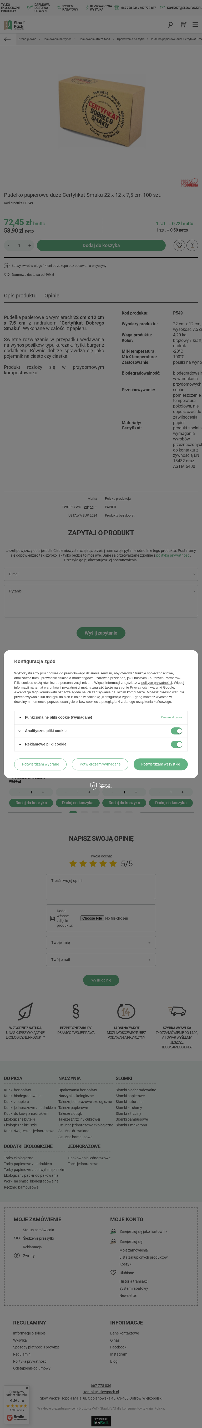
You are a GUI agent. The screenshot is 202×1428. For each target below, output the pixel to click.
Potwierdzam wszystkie (160, 764)
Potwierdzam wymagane (100, 764)
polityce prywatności (156, 683)
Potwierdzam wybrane (40, 764)
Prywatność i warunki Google (152, 687)
